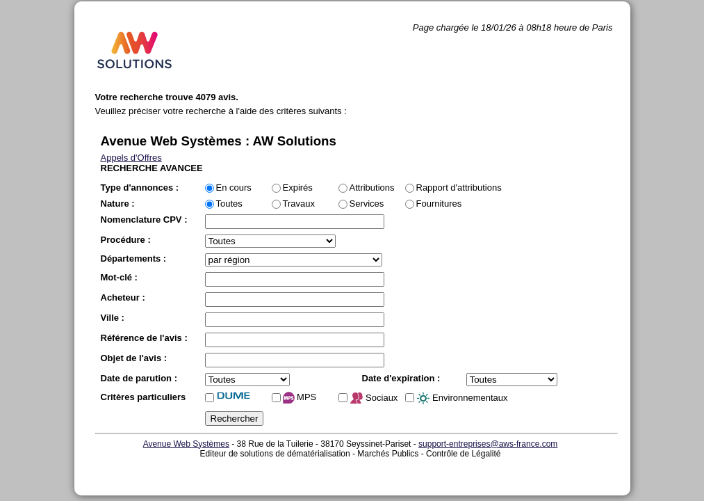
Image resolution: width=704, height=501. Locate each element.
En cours (234, 187)
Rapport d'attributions (459, 187)
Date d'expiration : (401, 378)
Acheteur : (123, 297)
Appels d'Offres (131, 157)
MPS (300, 398)
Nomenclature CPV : (144, 219)
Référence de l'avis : (144, 338)
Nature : (118, 203)
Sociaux (374, 399)
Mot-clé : (119, 277)
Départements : (134, 258)
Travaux (299, 203)
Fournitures (439, 203)
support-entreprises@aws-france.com (487, 444)
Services (367, 203)
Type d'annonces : (140, 187)
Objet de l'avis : (134, 358)
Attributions (372, 187)
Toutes (229, 203)
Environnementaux (462, 399)
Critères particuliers (143, 397)
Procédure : (126, 239)
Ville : (112, 317)
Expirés (298, 187)
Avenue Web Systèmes (186, 444)
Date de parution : (139, 378)
